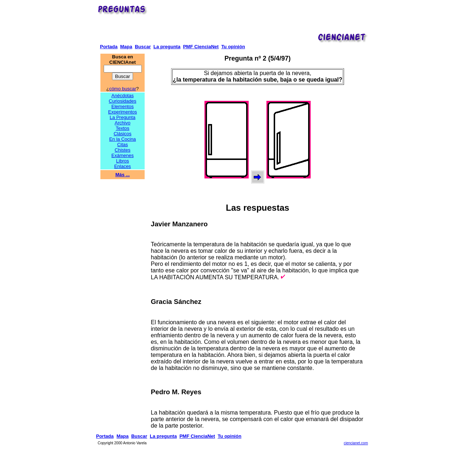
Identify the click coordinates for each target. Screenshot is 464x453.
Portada (108, 46)
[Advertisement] (260, 20)
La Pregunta (123, 117)
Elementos (122, 106)
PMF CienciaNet (201, 46)
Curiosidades (122, 101)
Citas (122, 144)
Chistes (122, 150)
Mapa (126, 46)
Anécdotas (122, 95)
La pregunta (166, 46)
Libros (122, 161)
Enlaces (122, 166)
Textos (122, 128)
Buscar (143, 46)
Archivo (122, 122)
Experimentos (122, 112)
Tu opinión (233, 46)
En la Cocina (122, 139)
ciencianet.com (356, 447)
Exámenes (122, 155)
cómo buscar (122, 88)
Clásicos (122, 133)
